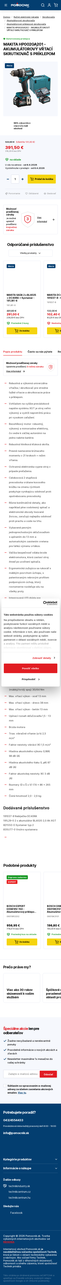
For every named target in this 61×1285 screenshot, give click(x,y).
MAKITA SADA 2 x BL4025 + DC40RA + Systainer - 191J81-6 (21, 297)
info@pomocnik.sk (16, 1133)
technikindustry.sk (16, 1186)
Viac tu (22, 1092)
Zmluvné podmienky (39, 1280)
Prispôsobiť (31, 679)
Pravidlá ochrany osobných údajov (33, 1278)
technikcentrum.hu (16, 1197)
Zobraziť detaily (42, 657)
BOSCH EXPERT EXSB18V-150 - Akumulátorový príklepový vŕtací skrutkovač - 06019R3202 (22, 909)
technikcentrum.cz (17, 1191)
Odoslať (48, 1074)
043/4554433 (13, 1120)
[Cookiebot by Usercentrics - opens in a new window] (43, 603)
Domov (6, 17)
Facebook (13, 1212)
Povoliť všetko (30, 668)
